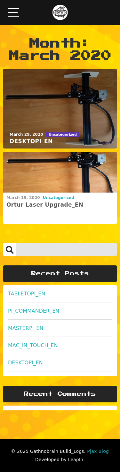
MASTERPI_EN (25, 328)
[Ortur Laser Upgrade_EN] (60, 172)
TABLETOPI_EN (26, 294)
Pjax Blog (98, 451)
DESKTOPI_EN (25, 363)
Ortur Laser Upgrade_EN (44, 205)
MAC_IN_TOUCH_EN (33, 345)
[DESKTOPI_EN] (60, 108)
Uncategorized (58, 197)
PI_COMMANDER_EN (33, 311)
